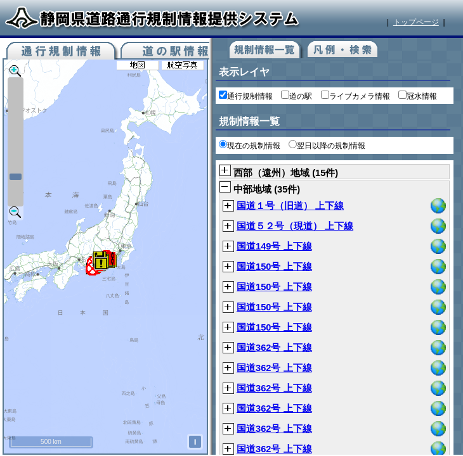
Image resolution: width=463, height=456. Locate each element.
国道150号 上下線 (274, 267)
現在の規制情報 (249, 145)
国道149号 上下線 (274, 246)
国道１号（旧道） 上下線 (290, 206)
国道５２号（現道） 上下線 (295, 226)
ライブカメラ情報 (355, 96)
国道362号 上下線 (274, 348)
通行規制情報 (246, 96)
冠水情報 (417, 96)
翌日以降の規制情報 (327, 145)
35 (282, 189)
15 (320, 173)
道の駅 (296, 96)
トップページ (416, 22)
